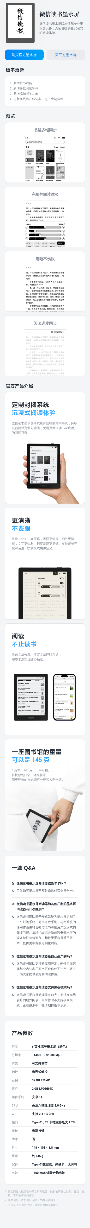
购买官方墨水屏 (24, 55)
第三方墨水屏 (66, 55)
